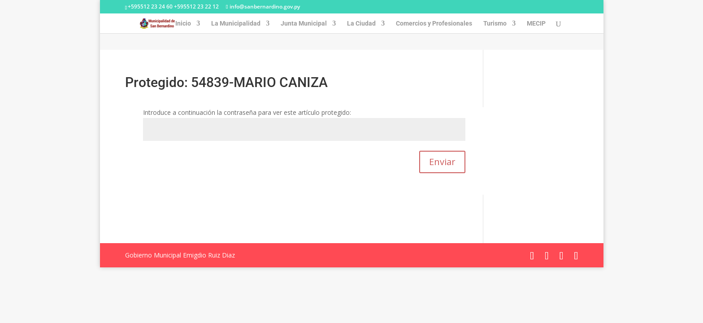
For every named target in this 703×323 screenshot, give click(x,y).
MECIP (536, 23)
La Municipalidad (235, 23)
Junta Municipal (304, 23)
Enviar (442, 162)
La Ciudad (361, 23)
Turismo (495, 23)
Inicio (183, 23)
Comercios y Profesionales (434, 23)
